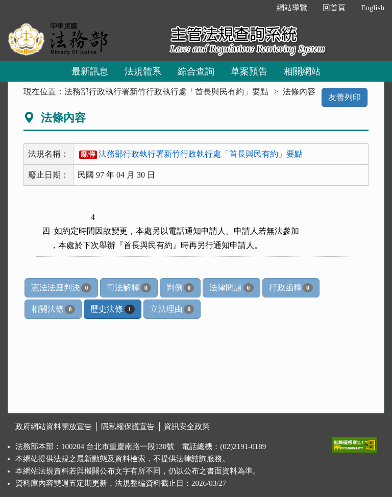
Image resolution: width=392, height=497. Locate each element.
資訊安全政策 (187, 427)
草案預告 (249, 71)
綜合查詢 (196, 71)
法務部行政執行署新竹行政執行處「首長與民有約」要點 (166, 91)
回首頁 (334, 8)
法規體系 (143, 71)
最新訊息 (89, 71)
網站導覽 (292, 8)
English (372, 8)
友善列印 (344, 97)
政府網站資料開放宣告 (53, 427)
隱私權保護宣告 (128, 427)
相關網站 (302, 71)
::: (258, 8)
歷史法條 (112, 309)
